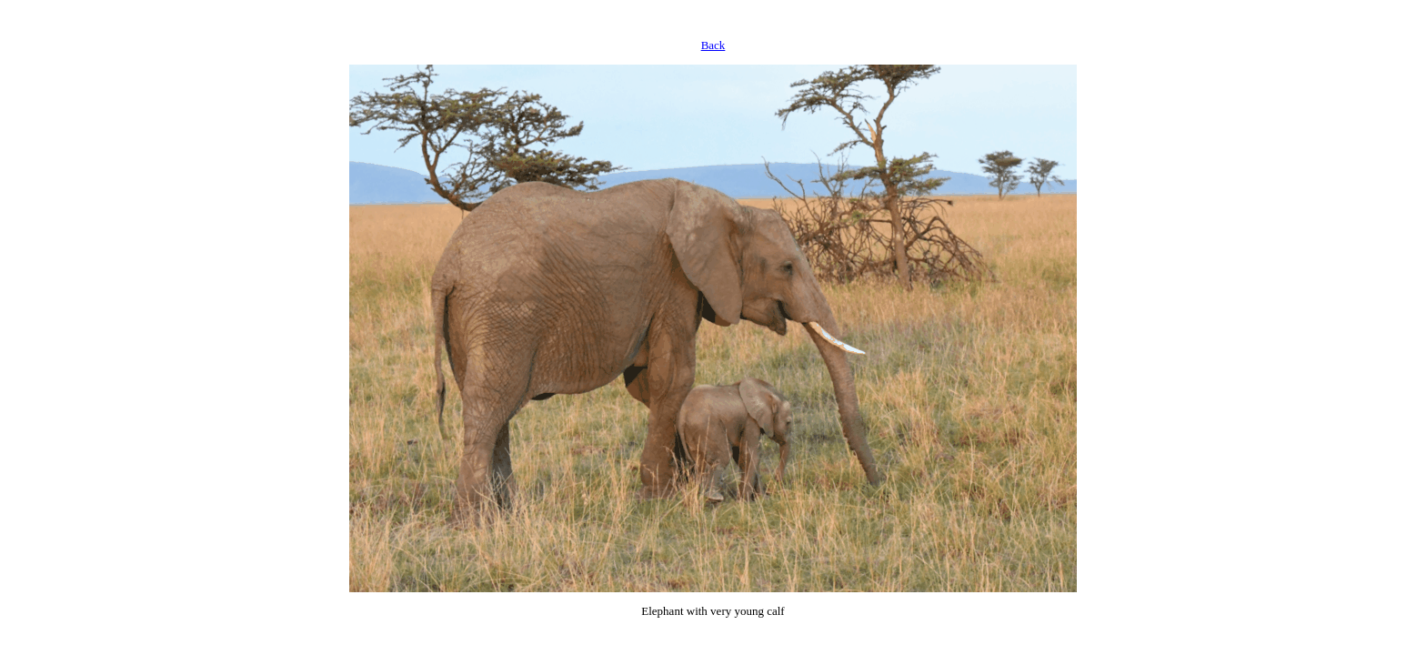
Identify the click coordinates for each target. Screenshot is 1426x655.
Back (713, 45)
